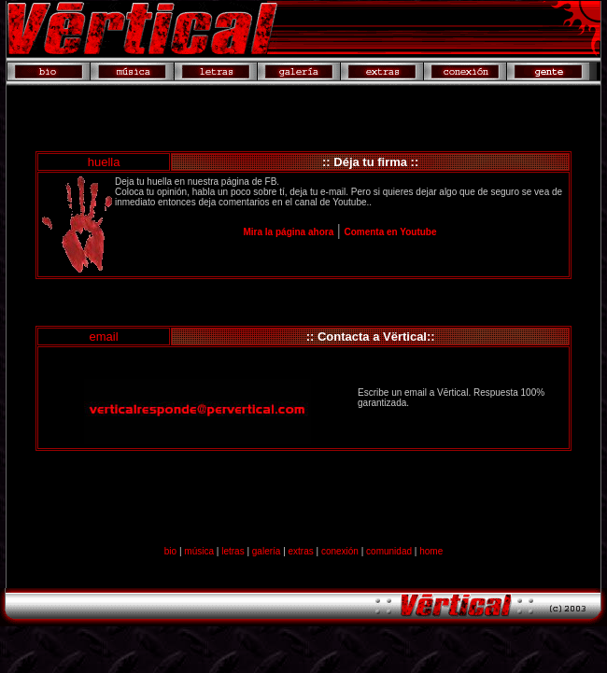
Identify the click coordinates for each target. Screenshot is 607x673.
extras (301, 551)
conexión (340, 551)
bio (170, 551)
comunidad (389, 551)
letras (232, 551)
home (431, 551)
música (199, 551)
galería (266, 551)
